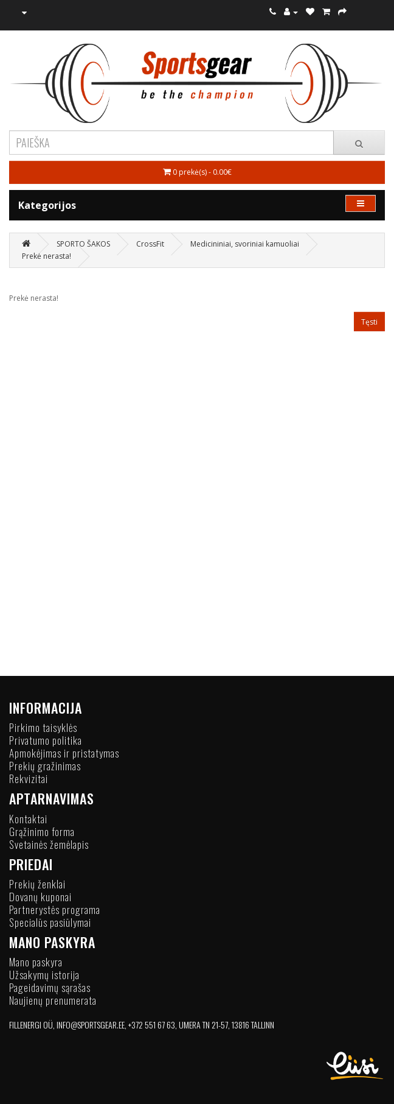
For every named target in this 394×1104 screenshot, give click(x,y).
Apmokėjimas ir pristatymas (64, 753)
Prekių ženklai (37, 883)
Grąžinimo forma (42, 831)
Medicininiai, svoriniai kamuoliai (244, 244)
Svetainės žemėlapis (49, 844)
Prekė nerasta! (46, 256)
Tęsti (369, 322)
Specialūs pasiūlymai (50, 922)
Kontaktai (28, 818)
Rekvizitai (28, 778)
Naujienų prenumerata (53, 1000)
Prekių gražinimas (45, 765)
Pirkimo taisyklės (43, 727)
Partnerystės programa (54, 909)
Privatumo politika (45, 740)
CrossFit (150, 244)
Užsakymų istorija (44, 974)
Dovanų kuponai (40, 896)
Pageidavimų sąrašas (50, 987)
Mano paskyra (36, 961)
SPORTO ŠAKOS (83, 244)
